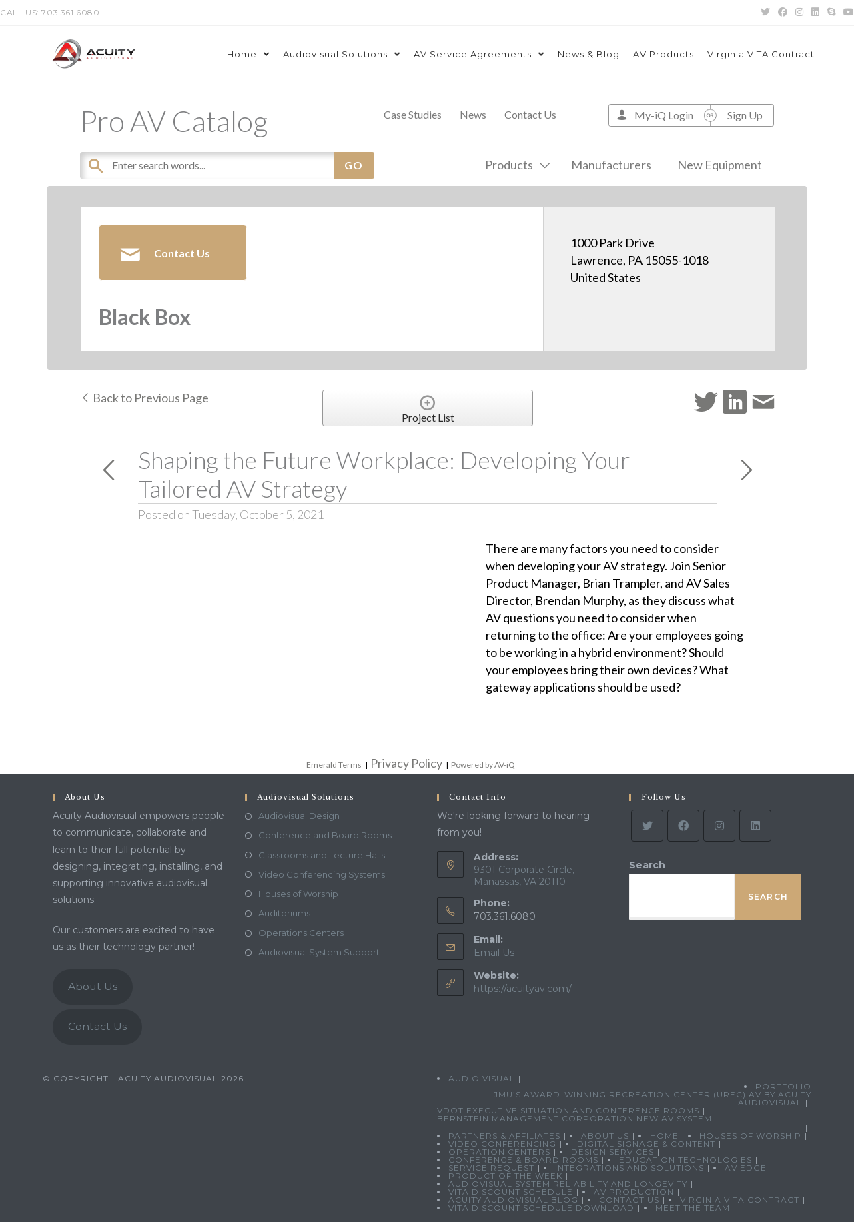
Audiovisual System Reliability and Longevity (567, 1184)
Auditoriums (284, 913)
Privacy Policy (406, 763)
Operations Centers (301, 932)
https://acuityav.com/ (523, 989)
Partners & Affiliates (504, 1136)
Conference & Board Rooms (523, 1160)
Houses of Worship (298, 893)
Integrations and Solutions (629, 1168)
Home (664, 1136)
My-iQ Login (663, 115)
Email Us (494, 953)
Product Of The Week (505, 1176)
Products (515, 164)
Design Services (612, 1152)
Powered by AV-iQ (483, 765)
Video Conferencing (502, 1144)
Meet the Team (692, 1208)
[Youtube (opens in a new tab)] (846, 12)
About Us (92, 986)
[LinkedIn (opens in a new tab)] (815, 12)
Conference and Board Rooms (325, 835)
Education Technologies (685, 1160)
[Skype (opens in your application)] (831, 12)
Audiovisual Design (299, 815)
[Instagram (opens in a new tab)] (799, 12)
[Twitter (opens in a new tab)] (765, 12)
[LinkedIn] (755, 826)
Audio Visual (481, 1078)
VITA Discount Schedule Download (541, 1208)
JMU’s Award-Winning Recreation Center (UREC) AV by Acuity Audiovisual (652, 1098)
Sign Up (745, 115)
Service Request (491, 1168)
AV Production (634, 1192)
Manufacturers (611, 164)
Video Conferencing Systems (321, 874)
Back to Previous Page (144, 397)
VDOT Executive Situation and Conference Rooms (568, 1110)
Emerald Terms (334, 765)
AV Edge (746, 1168)
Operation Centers (499, 1152)
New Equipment (719, 164)
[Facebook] (683, 826)
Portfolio (783, 1086)
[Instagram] (719, 826)
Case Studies (413, 114)
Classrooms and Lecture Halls (321, 855)
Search (647, 865)
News (473, 114)
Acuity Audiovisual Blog (513, 1200)
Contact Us (530, 114)
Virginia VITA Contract (739, 1200)
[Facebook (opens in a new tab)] (782, 12)
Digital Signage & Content (646, 1144)
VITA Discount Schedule (510, 1192)
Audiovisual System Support (319, 952)
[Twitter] (647, 826)
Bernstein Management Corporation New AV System (574, 1118)
